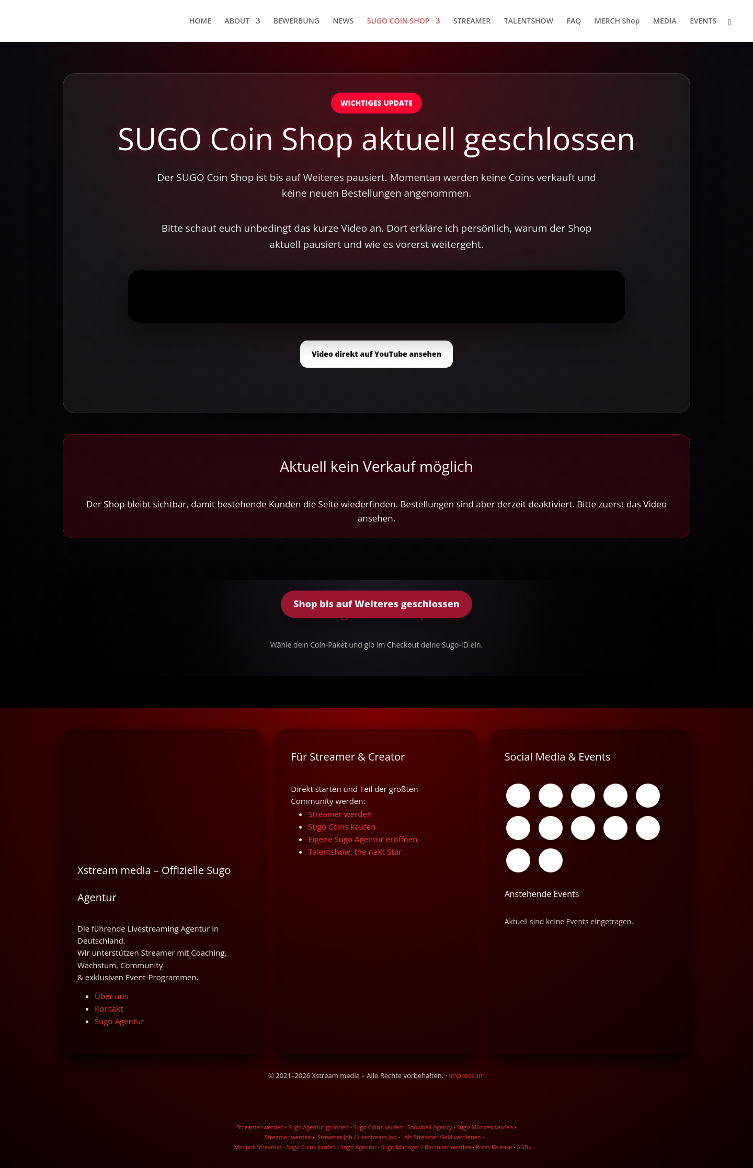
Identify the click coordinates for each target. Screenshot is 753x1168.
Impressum (467, 1075)
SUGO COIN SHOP (398, 21)
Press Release (493, 1147)
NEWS (343, 21)
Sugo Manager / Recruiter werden (426, 1147)
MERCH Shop (617, 21)
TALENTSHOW (528, 21)
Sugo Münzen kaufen (485, 1127)
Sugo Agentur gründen (318, 1127)
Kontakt (109, 1008)
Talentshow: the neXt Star (355, 851)
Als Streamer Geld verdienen (442, 1137)
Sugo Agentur (119, 1021)
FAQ (574, 21)
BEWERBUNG (296, 21)
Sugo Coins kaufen (341, 826)
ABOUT (237, 21)
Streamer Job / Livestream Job (357, 1137)
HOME (200, 21)
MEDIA (665, 21)
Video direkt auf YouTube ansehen (376, 354)
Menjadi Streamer (258, 1147)
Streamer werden (340, 814)
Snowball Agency (429, 1127)
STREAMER (471, 21)
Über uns (111, 996)
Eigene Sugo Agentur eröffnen (362, 839)
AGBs (524, 1147)
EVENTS (703, 21)
